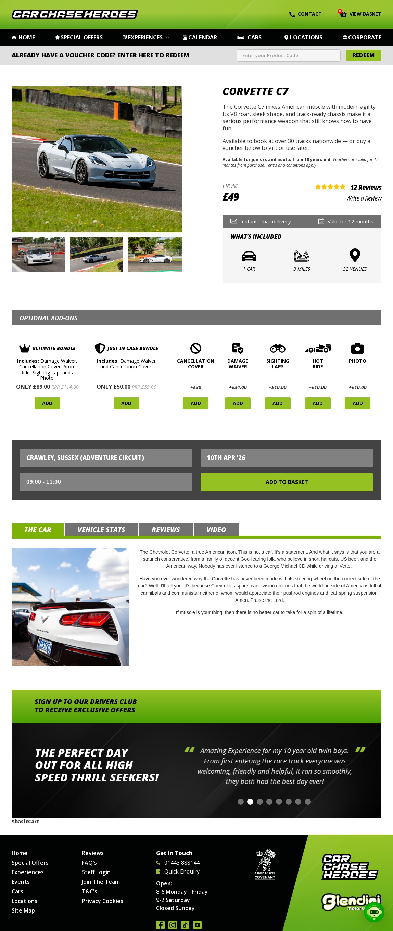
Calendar (202, 37)
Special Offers (82, 37)
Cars (255, 37)
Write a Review (363, 198)
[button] (241, 802)
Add (47, 403)
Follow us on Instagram (172, 925)
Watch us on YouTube (197, 925)
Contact (305, 14)
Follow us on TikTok (185, 925)
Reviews (93, 853)
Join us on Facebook (160, 925)
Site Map (23, 910)
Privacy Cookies (102, 901)
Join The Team (101, 881)
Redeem (364, 55)
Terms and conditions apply (291, 165)
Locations (306, 37)
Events (21, 881)
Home (26, 37)
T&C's (89, 891)
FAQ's (89, 862)
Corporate (364, 37)
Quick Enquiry (178, 871)
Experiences (145, 37)
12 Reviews (365, 187)
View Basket (360, 13)
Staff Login (96, 872)
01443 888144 (178, 862)
